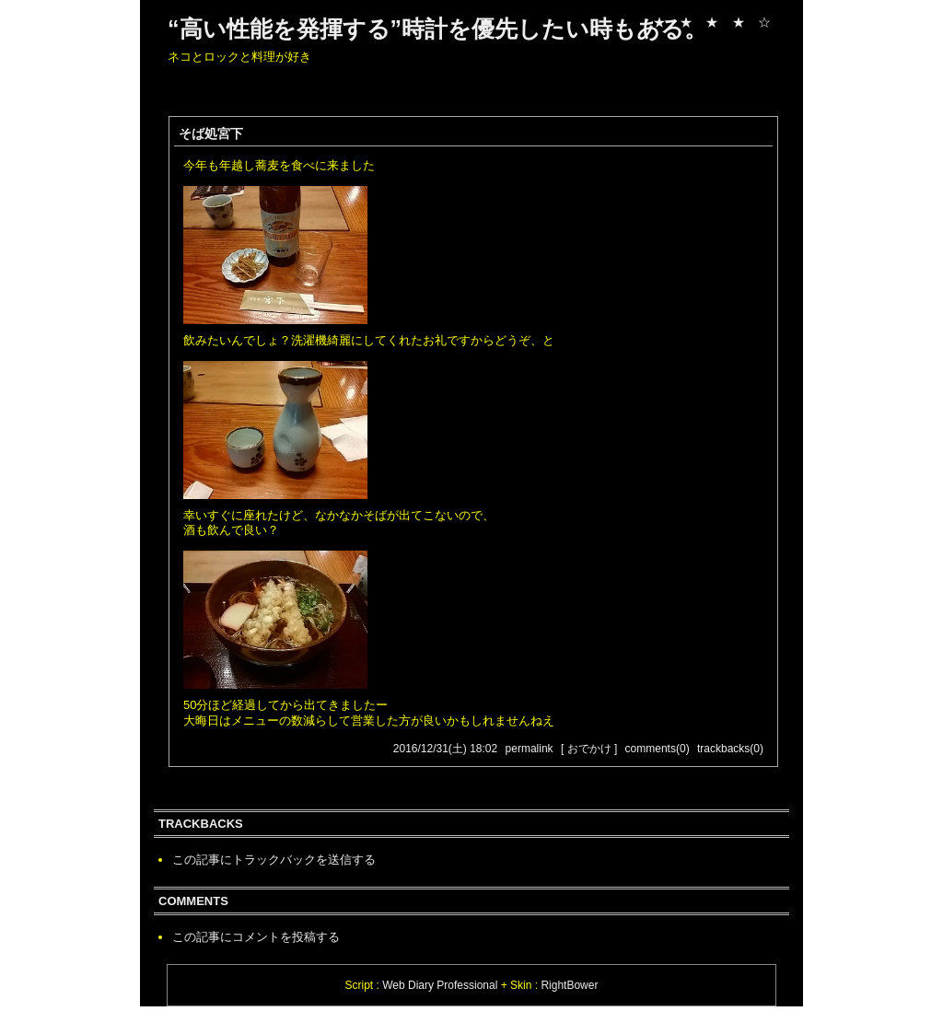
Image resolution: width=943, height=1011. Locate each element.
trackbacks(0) (730, 748)
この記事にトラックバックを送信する (274, 859)
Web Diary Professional (439, 985)
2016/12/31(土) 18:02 (445, 748)
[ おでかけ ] (589, 748)
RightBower (569, 985)
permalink (529, 748)
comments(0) (657, 748)
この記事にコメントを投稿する (256, 937)
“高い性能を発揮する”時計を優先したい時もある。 (437, 28)
